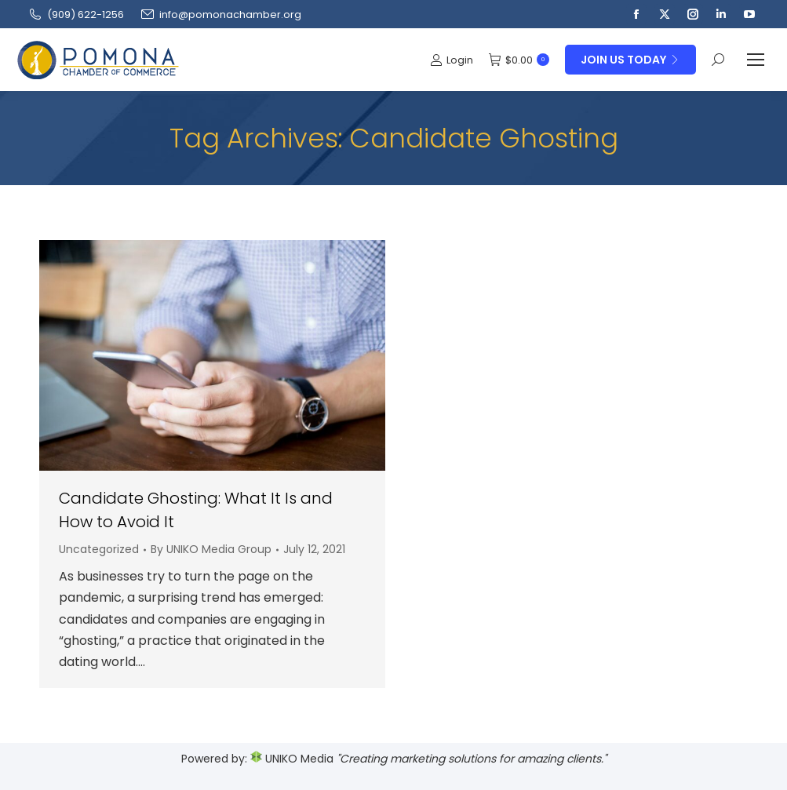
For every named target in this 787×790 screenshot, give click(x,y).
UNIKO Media (291, 758)
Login (451, 60)
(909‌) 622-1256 (75, 14)
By (211, 549)
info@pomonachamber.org (220, 14)
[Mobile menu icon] (755, 59)
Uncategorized (99, 549)
